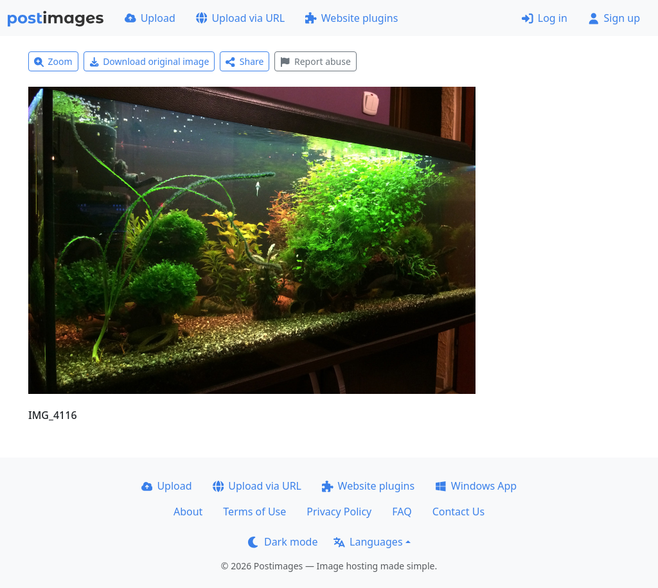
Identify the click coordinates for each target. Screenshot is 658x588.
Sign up (614, 18)
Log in (544, 18)
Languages (367, 542)
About (187, 511)
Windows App (476, 486)
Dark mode (282, 542)
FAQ (401, 511)
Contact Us (458, 511)
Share (244, 61)
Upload (150, 18)
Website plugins (351, 18)
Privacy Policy (339, 511)
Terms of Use (254, 511)
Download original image (149, 61)
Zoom (53, 61)
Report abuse (315, 61)
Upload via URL (240, 18)
